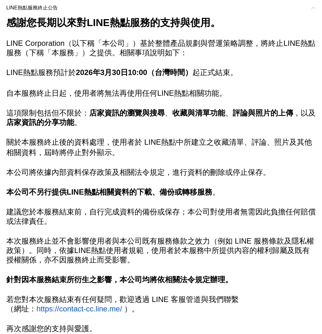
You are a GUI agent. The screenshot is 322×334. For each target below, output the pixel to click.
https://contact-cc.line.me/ (79, 308)
